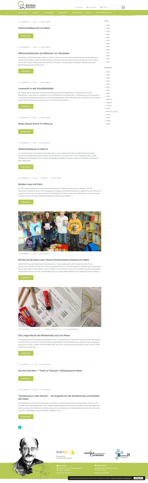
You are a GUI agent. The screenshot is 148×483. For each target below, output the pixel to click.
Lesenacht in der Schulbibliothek (36, 88)
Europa (109, 105)
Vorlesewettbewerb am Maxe (34, 28)
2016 (108, 56)
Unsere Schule (23, 12)
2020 (108, 43)
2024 (108, 31)
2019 (108, 47)
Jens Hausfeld (46, 253)
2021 (108, 40)
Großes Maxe (76, 12)
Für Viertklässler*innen (104, 12)
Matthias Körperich (72, 329)
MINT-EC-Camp (111, 112)
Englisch (109, 102)
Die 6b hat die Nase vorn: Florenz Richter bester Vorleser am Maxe (53, 259)
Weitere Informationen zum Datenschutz (121, 478)
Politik (108, 121)
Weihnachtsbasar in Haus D (33, 149)
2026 (108, 25)
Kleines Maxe (63, 12)
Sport (108, 124)
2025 (108, 28)
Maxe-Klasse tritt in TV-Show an (35, 123)
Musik (108, 115)
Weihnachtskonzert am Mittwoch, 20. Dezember (44, 53)
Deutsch (109, 99)
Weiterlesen (25, 36)
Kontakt (79, 7)
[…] (70, 100)
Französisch (44, 178)
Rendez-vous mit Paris (30, 184)
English (103, 7)
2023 (108, 34)
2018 (108, 50)
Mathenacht (55, 329)
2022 (108, 37)
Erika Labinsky (46, 22)
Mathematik (48, 329)
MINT (35, 329)
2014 (108, 62)
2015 (108, 59)
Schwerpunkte (49, 12)
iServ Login (91, 7)
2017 (108, 53)
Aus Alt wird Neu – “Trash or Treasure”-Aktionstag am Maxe (50, 370)
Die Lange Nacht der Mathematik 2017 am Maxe (44, 335)
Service (88, 12)
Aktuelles (36, 12)
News (35, 22)
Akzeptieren (138, 478)
